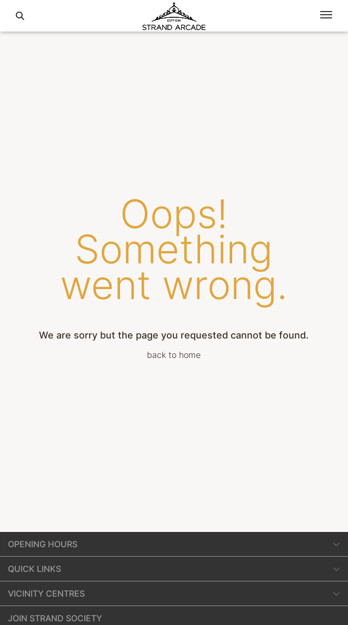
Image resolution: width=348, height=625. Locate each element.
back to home (174, 355)
